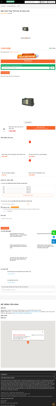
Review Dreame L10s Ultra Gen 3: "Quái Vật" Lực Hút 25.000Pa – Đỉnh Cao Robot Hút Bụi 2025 (45, 246)
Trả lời (4, 211)
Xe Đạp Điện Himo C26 (12, 280)
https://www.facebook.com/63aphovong (22, 313)
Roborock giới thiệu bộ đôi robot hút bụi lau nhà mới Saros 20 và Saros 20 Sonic (18, 246)
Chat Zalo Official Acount (35, 311)
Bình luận (3, 215)
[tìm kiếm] (38, 2)
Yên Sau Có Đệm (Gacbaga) (8, 172)
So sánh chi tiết (11, 273)
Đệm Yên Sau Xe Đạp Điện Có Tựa (37, 172)
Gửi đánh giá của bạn (28, 195)
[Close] (42, 335)
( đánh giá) (9, 13)
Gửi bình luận (5, 228)
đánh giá (28, 186)
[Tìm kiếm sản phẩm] (32, 2)
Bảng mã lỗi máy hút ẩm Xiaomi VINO (45, 233)
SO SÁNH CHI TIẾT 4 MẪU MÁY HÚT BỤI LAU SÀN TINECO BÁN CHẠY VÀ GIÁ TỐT (18, 259)
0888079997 (12, 405)
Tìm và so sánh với (14, 286)
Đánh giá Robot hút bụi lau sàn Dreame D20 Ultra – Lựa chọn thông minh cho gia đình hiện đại (18, 235)
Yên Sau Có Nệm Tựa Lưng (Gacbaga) (38, 154)
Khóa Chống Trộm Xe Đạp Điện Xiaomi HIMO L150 (13, 154)
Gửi (52, 67)
